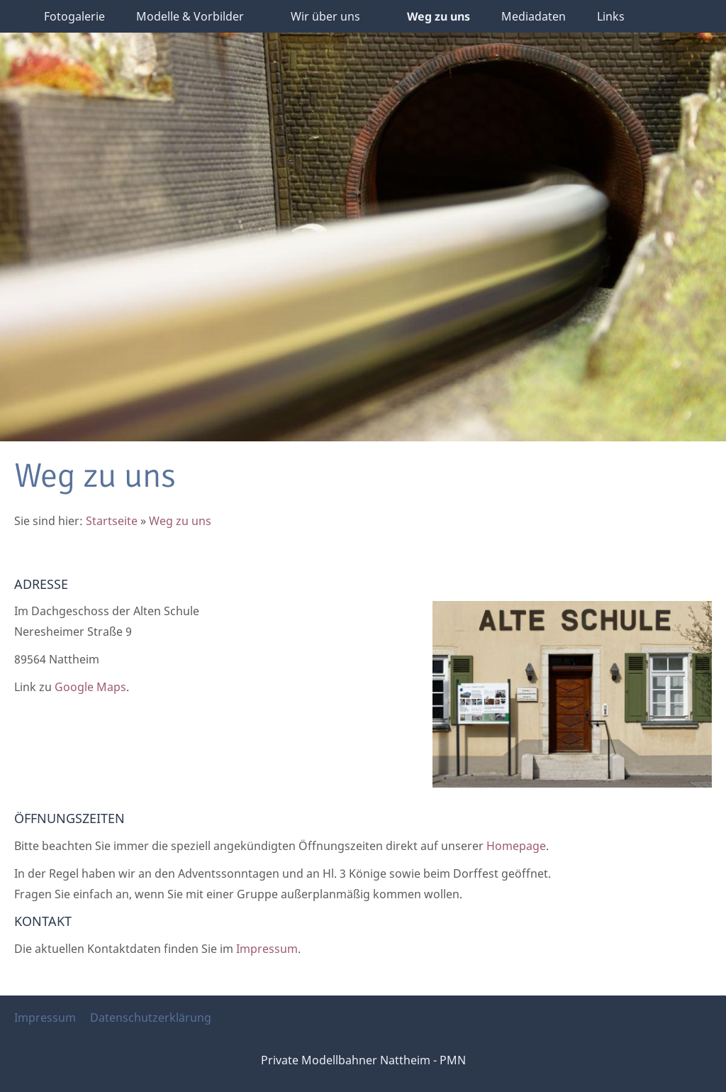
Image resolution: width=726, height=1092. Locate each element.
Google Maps (90, 687)
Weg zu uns (180, 521)
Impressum (267, 948)
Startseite (112, 521)
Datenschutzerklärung (150, 1017)
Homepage (516, 846)
